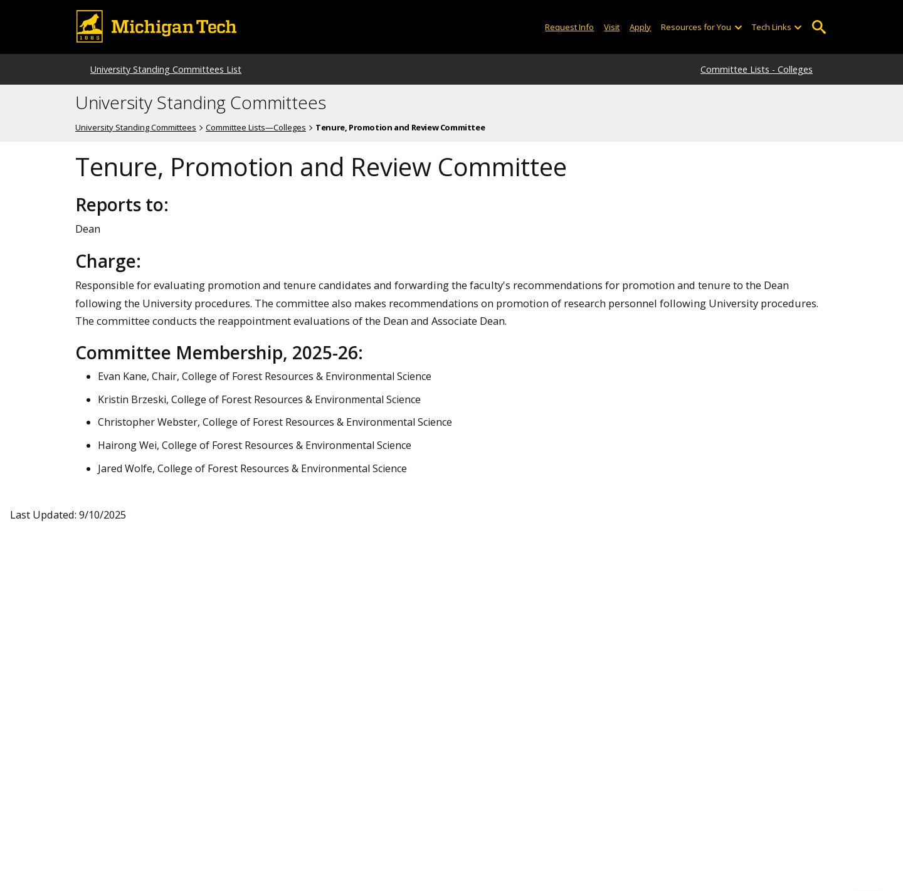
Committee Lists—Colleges (256, 127)
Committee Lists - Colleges (756, 69)
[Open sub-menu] (737, 27)
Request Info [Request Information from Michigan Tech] (569, 27)
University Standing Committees (200, 102)
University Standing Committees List (165, 69)
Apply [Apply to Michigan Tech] (640, 27)
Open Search (819, 27)
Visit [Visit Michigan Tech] (612, 27)
